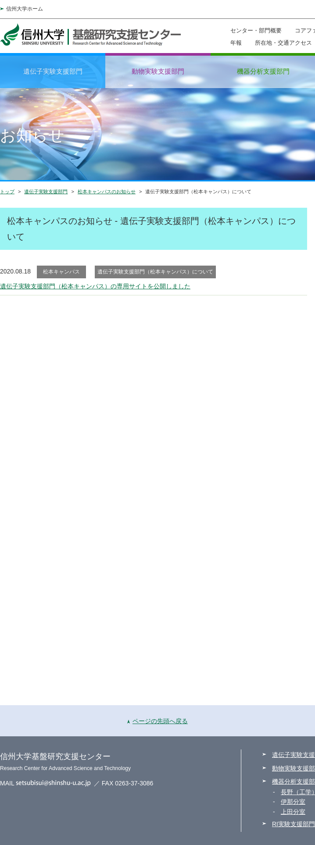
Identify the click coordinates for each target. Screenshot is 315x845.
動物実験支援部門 (158, 71)
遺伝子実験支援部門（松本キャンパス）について (155, 272)
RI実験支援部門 (293, 823)
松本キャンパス (61, 272)
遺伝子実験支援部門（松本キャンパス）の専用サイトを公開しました (95, 286)
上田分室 (293, 811)
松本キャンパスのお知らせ (107, 191)
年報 (236, 42)
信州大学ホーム (24, 9)
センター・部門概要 (256, 30)
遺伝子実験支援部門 (52, 71)
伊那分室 (293, 801)
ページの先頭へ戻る (157, 720)
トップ (7, 191)
